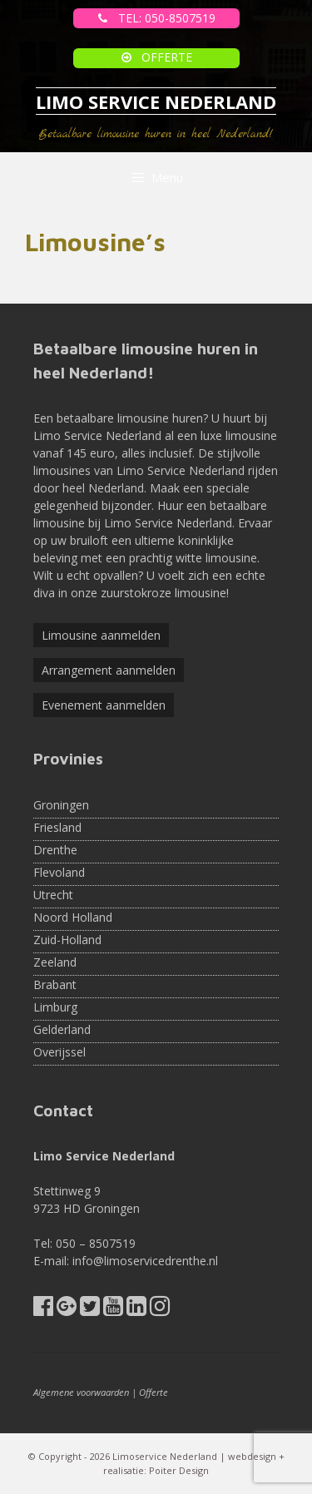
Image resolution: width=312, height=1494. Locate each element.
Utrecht (53, 895)
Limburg (55, 1007)
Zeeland (55, 962)
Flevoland (59, 872)
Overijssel (59, 1052)
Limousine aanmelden (101, 635)
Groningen (61, 805)
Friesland (57, 827)
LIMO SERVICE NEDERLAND (156, 101)
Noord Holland (72, 917)
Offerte (153, 1392)
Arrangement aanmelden (109, 670)
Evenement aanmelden (104, 705)
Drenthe (55, 850)
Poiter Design (179, 1470)
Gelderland (62, 1029)
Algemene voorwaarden (81, 1392)
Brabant (55, 984)
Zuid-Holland (67, 939)
